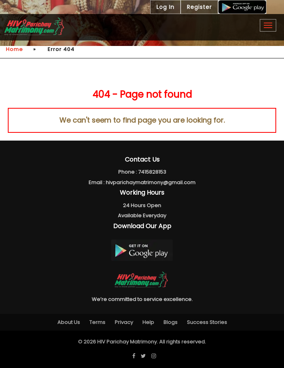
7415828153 (152, 172)
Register (199, 7)
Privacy (124, 322)
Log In (165, 7)
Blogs (170, 322)
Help (148, 322)
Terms (97, 322)
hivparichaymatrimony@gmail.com (150, 182)
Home (14, 49)
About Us (68, 322)
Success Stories (207, 322)
